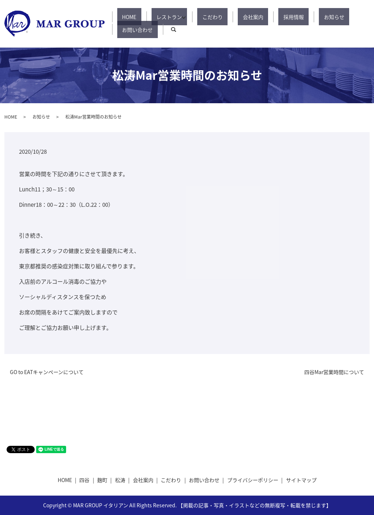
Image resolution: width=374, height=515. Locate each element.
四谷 (84, 480)
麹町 (102, 480)
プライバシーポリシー (252, 480)
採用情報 (266, 23)
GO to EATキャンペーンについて (47, 372)
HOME (136, 23)
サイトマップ (301, 480)
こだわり (205, 23)
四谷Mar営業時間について (334, 372)
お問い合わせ (333, 23)
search (364, 23)
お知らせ (297, 23)
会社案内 (236, 23)
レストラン (166, 23)
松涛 (120, 480)
